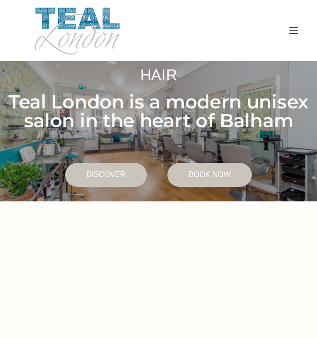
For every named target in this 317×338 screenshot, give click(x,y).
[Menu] (293, 30)
